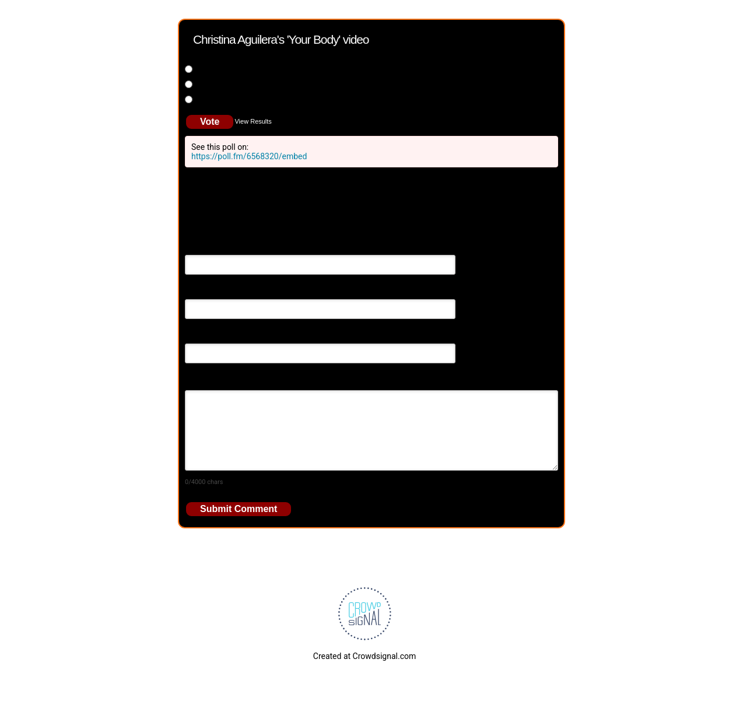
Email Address (211, 291)
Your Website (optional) (227, 335)
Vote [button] (209, 122)
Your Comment (212, 379)
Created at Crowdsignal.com (364, 656)
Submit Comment (238, 509)
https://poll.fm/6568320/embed (249, 156)
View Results (252, 121)
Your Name (205, 246)
